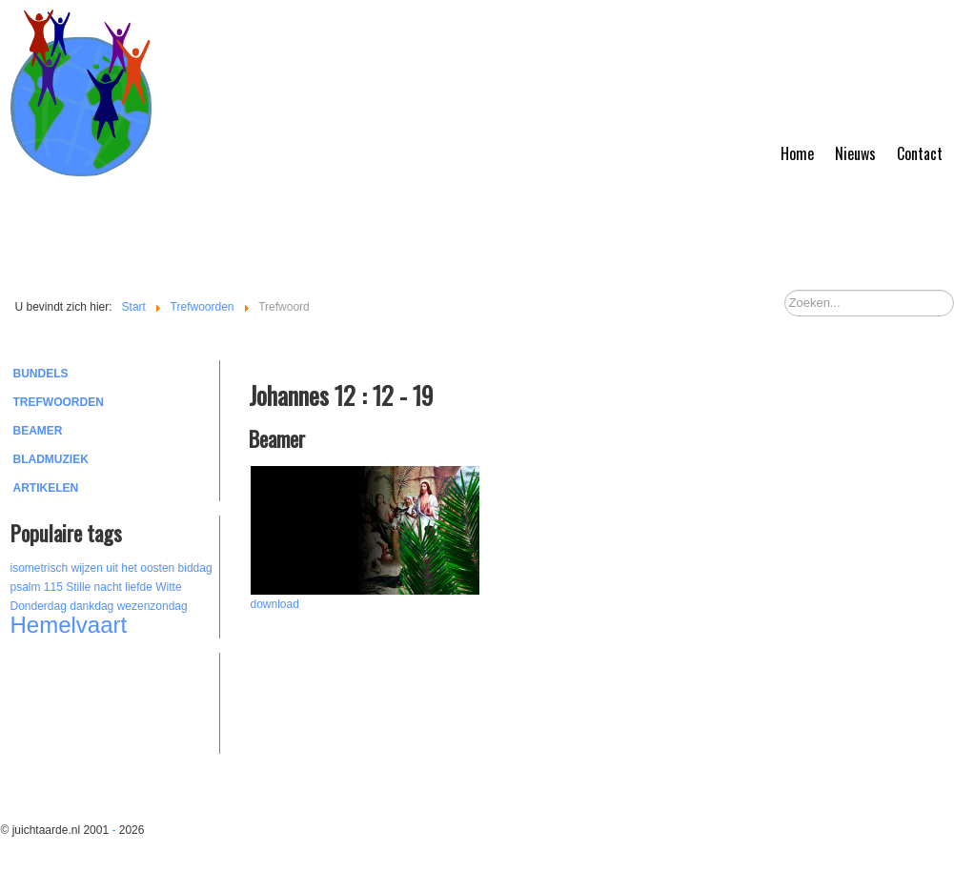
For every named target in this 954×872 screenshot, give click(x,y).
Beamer (38, 430)
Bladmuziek (51, 459)
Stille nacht (94, 587)
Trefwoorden (58, 402)
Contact (920, 153)
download (275, 604)
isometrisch (39, 568)
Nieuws (855, 153)
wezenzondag (152, 606)
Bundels (41, 373)
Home (797, 153)
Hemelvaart (69, 625)
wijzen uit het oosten (123, 568)
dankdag (91, 606)
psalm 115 (36, 587)
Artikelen (46, 488)
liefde (138, 587)
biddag (195, 568)
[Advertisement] (115, 700)
